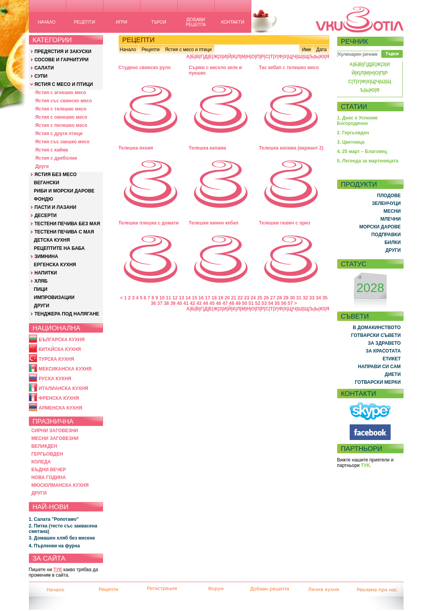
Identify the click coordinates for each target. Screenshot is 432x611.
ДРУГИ (41, 305)
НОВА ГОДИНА (48, 477)
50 (244, 303)
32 (305, 298)
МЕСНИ (392, 211)
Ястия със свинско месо (63, 100)
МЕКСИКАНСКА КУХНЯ (65, 369)
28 (279, 298)
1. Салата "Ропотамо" (54, 519)
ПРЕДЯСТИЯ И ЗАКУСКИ (62, 51)
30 (292, 298)
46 (218, 303)
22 (240, 298)
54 (270, 303)
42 (192, 303)
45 (212, 303)
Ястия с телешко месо (61, 109)
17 (207, 298)
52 (257, 303)
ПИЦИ (41, 289)
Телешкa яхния (136, 148)
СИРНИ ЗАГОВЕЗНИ (54, 430)
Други (42, 166)
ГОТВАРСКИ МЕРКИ (378, 382)
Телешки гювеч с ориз (284, 223)
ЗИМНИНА (46, 256)
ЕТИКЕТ (391, 359)
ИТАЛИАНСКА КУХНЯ (63, 388)
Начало (128, 49)
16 (201, 298)
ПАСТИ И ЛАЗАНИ (55, 207)
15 (194, 298)
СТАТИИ (354, 106)
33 (312, 298)
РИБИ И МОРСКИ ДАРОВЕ (64, 191)
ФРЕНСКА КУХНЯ (59, 398)
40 (179, 303)
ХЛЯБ (41, 281)
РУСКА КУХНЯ (55, 378)
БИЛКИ (392, 242)
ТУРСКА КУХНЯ (56, 359)
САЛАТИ (44, 68)
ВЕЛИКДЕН (44, 446)
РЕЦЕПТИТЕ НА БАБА (59, 248)
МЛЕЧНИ (390, 219)
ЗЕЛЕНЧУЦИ (386, 203)
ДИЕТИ (393, 374)
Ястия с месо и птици (188, 49)
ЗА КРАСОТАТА (383, 351)
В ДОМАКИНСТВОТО (377, 327)
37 (159, 303)
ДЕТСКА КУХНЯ (52, 240)
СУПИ (40, 76)
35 (324, 298)
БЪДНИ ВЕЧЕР (48, 469)
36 (153, 303)
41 (185, 303)
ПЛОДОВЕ (389, 195)
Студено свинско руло (145, 67)
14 (187, 298)
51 (251, 303)
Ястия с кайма (51, 150)
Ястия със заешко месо (62, 141)
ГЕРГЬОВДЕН (47, 454)
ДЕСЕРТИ (45, 215)
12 (175, 298)
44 (205, 303)
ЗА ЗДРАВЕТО (384, 343)
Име (306, 49)
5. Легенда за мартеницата (367, 161)
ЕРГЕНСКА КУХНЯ (55, 264)
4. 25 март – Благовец (362, 151)
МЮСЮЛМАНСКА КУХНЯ (60, 485)
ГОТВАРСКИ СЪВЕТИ (376, 335)
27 (272, 298)
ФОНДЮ (43, 199)
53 (264, 303)
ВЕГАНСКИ (46, 182)
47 (225, 303)
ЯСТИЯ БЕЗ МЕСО (55, 174)
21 (233, 298)
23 (246, 298)
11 (168, 298)
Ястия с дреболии (56, 158)
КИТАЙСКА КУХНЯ (60, 349)
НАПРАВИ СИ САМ (379, 366)
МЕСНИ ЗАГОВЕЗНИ (54, 438)
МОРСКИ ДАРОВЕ (380, 227)
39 (172, 303)
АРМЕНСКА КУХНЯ (60, 408)
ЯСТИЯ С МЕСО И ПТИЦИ (63, 84)
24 (253, 298)
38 (166, 303)
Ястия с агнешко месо (60, 92)
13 (181, 298)
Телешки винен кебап (213, 223)
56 (283, 303)
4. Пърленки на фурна (54, 546)
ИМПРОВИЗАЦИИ (54, 297)
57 (290, 303)
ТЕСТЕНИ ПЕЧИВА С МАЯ (64, 232)
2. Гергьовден (353, 132)
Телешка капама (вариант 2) (291, 148)
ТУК (57, 569)
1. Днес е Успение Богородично (357, 120)
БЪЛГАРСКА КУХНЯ (62, 339)
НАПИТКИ (45, 273)
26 (266, 298)
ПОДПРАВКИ (386, 234)
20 (226, 298)
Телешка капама (207, 148)
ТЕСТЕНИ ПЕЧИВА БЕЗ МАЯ (67, 223)
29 (285, 298)
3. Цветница (351, 142)
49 (237, 303)
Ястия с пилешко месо (61, 125)
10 (161, 298)
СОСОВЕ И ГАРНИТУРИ (61, 59)
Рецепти (151, 49)
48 (231, 303)
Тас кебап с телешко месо (289, 67)
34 (318, 298)
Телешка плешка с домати (149, 223)
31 (298, 298)
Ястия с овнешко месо (61, 117)
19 (220, 298)
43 (198, 303)
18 (214, 298)
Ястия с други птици (58, 133)
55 (277, 303)
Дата (321, 49)
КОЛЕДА (41, 462)
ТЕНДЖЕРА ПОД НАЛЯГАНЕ (66, 314)
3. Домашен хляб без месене (62, 538)
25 (259, 298)
